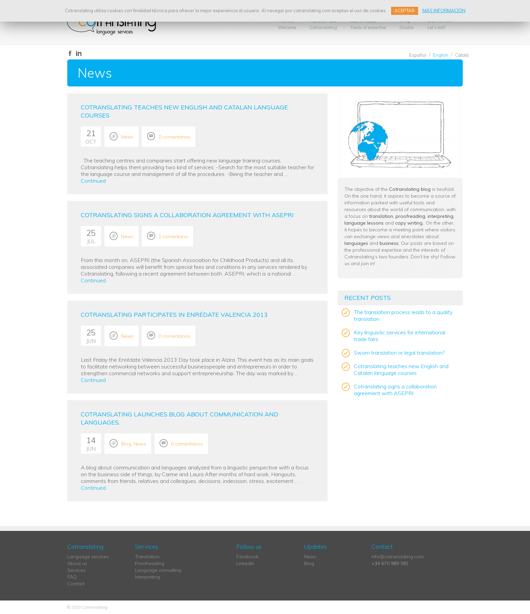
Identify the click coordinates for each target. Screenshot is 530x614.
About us (323, 23)
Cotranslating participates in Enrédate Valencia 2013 (174, 314)
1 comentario (173, 236)
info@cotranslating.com (397, 557)
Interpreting (147, 577)
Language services (88, 557)
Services (368, 23)
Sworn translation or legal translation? (399, 352)
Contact (440, 23)
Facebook (247, 557)
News (127, 137)
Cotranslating (111, 23)
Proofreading (149, 563)
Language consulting (158, 570)
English (440, 55)
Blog (126, 444)
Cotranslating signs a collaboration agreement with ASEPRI (187, 215)
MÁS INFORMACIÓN (444, 10)
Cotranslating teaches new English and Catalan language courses (401, 369)
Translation (147, 557)
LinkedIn (245, 563)
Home (287, 23)
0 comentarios (174, 137)
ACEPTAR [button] (404, 10)
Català (461, 55)
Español (417, 55)
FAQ (407, 23)
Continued (93, 180)
